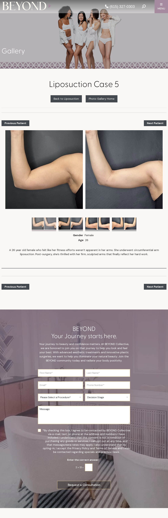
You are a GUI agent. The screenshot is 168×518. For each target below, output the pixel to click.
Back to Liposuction (66, 99)
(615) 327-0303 (122, 6)
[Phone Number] (107, 385)
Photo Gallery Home (101, 99)
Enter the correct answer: (84, 459)
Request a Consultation (84, 485)
